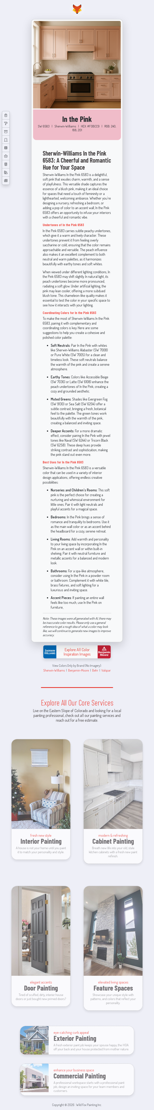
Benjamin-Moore (78, 670)
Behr (95, 670)
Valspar (106, 670)
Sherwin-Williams (54, 670)
